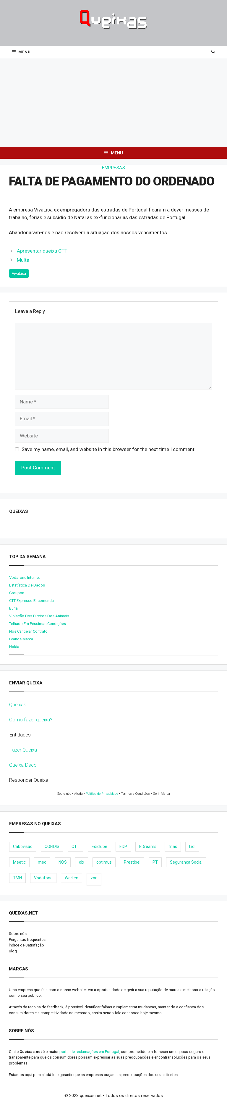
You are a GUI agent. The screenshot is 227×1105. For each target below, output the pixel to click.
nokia (14, 646)
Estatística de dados (27, 585)
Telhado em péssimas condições (37, 623)
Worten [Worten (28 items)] (71, 877)
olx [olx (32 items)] (81, 862)
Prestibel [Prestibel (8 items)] (132, 862)
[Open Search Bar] (213, 52)
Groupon (16, 593)
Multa (23, 260)
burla (13, 608)
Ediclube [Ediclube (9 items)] (99, 846)
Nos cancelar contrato (28, 631)
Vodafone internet (24, 577)
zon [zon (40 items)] (94, 877)
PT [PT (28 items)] (155, 862)
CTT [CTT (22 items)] (76, 846)
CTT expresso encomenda (31, 600)
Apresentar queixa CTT (42, 251)
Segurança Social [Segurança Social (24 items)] (186, 862)
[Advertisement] (113, 102)
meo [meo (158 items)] (42, 862)
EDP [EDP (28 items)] (123, 846)
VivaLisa (19, 273)
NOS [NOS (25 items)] (63, 862)
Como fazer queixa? (30, 720)
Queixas (17, 704)
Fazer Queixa (23, 750)
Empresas (113, 167)
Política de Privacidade (102, 794)
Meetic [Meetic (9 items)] (19, 862)
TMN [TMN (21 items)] (17, 877)
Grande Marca (21, 639)
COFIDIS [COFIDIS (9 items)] (52, 846)
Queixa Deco (23, 765)
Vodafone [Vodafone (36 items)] (43, 877)
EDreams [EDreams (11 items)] (147, 846)
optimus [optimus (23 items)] (104, 862)
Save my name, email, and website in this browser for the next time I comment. (109, 449)
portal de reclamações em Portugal (89, 1051)
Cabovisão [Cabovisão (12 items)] (23, 846)
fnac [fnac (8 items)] (172, 846)
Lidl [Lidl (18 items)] (192, 846)
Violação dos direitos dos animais (39, 616)
